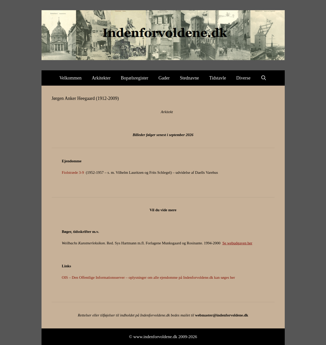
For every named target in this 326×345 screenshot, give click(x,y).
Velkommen (70, 78)
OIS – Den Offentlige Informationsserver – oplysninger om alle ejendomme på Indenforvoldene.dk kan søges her (148, 277)
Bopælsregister (134, 78)
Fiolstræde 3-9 (73, 172)
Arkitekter (101, 78)
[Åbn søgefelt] (264, 78)
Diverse (243, 78)
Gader (164, 78)
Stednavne (189, 78)
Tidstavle (217, 78)
